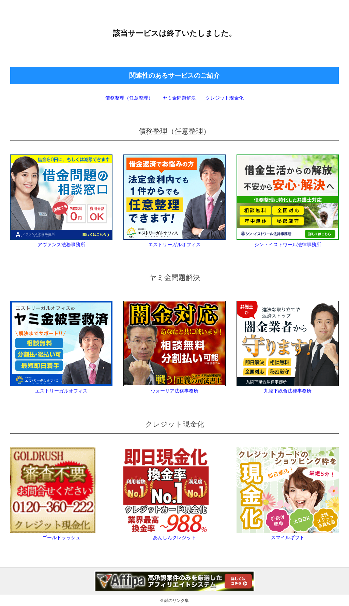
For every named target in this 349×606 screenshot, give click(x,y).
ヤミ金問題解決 (179, 98)
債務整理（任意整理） (129, 98)
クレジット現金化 (225, 98)
